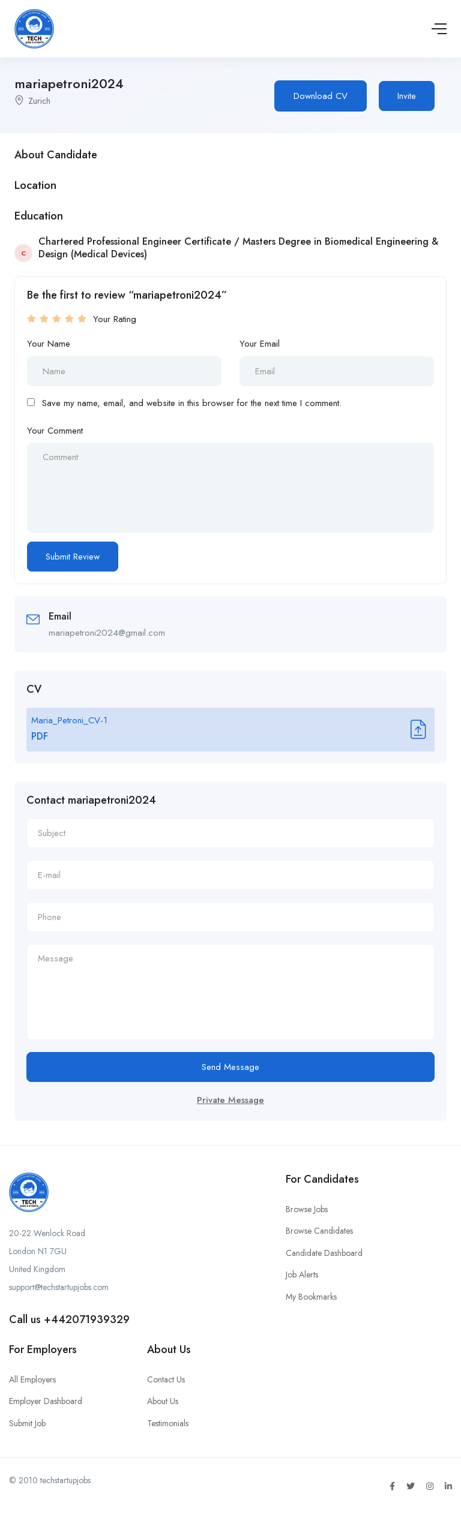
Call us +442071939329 (69, 1319)
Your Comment (55, 430)
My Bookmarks (311, 1297)
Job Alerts (302, 1274)
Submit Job (27, 1423)
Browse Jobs (307, 1209)
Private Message (230, 1100)
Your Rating (114, 319)
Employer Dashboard (45, 1401)
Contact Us (166, 1379)
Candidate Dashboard (324, 1253)
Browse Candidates (319, 1231)
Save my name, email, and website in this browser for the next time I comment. (192, 403)
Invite (406, 96)
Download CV (321, 96)
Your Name (48, 343)
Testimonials (167, 1423)
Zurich (39, 101)
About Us (162, 1401)
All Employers (32, 1379)
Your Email (260, 343)
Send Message (230, 1067)
